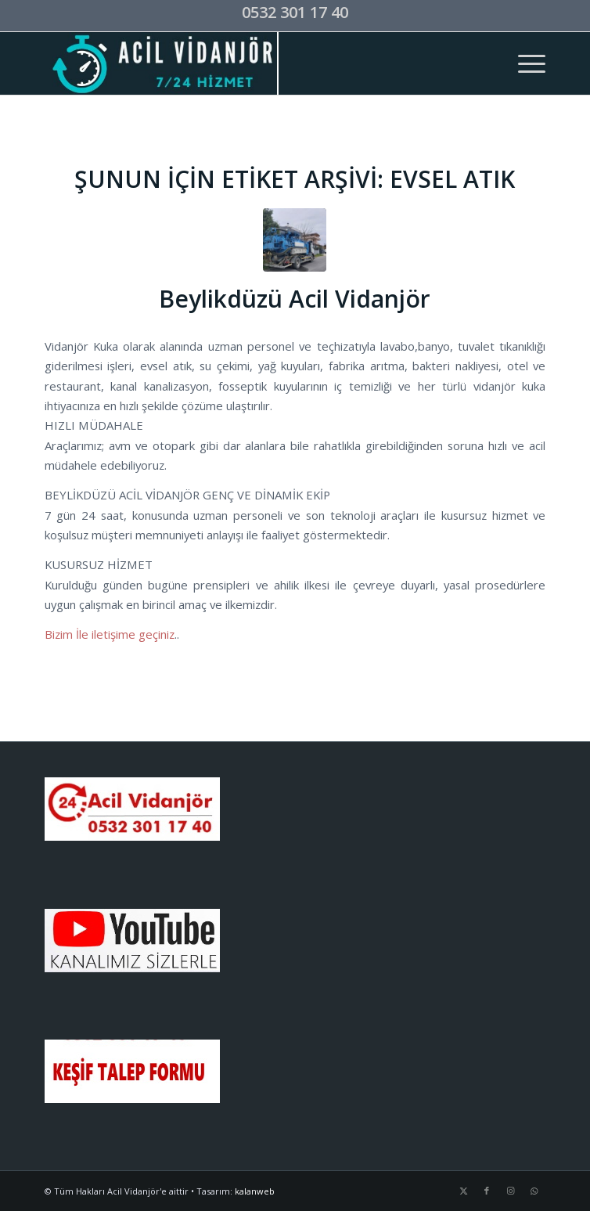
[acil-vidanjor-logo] (245, 63)
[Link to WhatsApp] (533, 1190)
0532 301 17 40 (295, 12)
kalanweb (255, 1191)
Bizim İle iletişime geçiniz (109, 634)
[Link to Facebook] (486, 1190)
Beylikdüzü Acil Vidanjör (294, 299)
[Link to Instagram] (510, 1190)
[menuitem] (523, 63)
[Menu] (523, 63)
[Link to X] (463, 1190)
